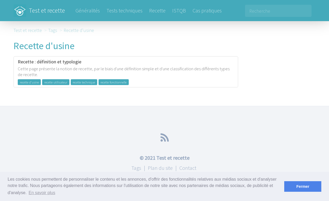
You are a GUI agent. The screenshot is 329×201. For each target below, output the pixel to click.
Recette (157, 10)
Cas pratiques (207, 10)
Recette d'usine (79, 30)
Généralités (87, 10)
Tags (52, 30)
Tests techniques (124, 10)
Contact (187, 168)
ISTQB (179, 10)
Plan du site (160, 168)
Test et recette (39, 8)
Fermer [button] (302, 186)
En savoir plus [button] (42, 192)
